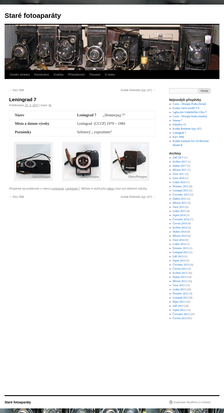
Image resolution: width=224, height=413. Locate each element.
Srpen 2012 (179, 310)
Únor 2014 (179, 240)
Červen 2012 (180, 318)
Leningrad (57, 188)
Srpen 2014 (179, 215)
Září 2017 (178, 157)
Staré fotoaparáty (33, 15)
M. (50, 105)
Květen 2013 (180, 272)
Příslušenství (76, 74)
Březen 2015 (180, 202)
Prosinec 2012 (180, 293)
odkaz (110, 188)
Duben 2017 (179, 165)
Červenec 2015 (181, 194)
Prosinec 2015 (180, 186)
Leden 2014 (179, 244)
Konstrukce (41, 74)
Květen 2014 (180, 227)
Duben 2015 (179, 198)
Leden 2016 (179, 182)
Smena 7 (177, 120)
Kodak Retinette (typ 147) (138, 90)
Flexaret (95, 74)
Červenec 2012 (181, 314)
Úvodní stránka (19, 74)
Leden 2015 (179, 211)
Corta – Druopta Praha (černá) (189, 104)
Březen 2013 (180, 281)
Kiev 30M (16, 90)
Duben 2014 (179, 231)
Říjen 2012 (179, 301)
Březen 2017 (180, 169)
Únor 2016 (179, 178)
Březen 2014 (180, 235)
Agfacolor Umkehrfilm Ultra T (190, 112)
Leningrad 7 (72, 188)
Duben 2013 (179, 277)
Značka (58, 74)
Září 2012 (178, 305)
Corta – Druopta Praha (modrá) (190, 116)
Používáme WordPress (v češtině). (192, 402)
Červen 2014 (180, 223)
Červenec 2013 (181, 264)
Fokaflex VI (179, 124)
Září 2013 (178, 256)
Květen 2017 (180, 161)
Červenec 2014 (181, 219)
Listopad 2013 (181, 252)
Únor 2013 (179, 285)
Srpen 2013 (179, 260)
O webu (110, 74)
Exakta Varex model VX (186, 108)
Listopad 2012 (181, 297)
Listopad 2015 (181, 190)
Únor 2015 (179, 207)
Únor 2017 (179, 174)
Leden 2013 (179, 289)
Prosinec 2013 (180, 248)
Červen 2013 (180, 268)
